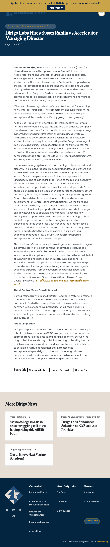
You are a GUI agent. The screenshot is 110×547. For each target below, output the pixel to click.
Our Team (62, 492)
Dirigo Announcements (33, 26)
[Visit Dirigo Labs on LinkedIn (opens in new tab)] (37, 370)
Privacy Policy (102, 542)
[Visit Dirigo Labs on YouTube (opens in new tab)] (13, 516)
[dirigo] (14, 494)
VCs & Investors (92, 501)
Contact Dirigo (92, 520)
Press (49, 26)
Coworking (35, 531)
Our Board (62, 501)
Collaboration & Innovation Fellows (39, 503)
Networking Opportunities (36, 513)
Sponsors (89, 492)
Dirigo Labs (13, 26)
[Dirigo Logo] (26, 12)
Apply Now (56, 7)
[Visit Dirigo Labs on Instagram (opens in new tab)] (20, 510)
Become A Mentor (38, 492)
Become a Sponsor (39, 522)
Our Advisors (63, 510)
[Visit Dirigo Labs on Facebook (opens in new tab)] (60, 370)
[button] (101, 12)
